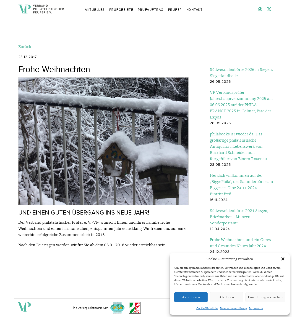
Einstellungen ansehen (265, 297)
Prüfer (175, 9)
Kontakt (195, 9)
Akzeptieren (191, 297)
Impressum (256, 308)
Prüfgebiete (121, 9)
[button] (283, 259)
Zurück (24, 46)
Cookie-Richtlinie (207, 308)
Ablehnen (226, 297)
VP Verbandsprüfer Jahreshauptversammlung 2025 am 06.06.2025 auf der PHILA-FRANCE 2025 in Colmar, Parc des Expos (241, 105)
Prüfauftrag (151, 9)
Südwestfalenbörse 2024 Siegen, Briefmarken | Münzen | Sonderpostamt (239, 217)
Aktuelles (95, 9)
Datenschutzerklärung (233, 308)
